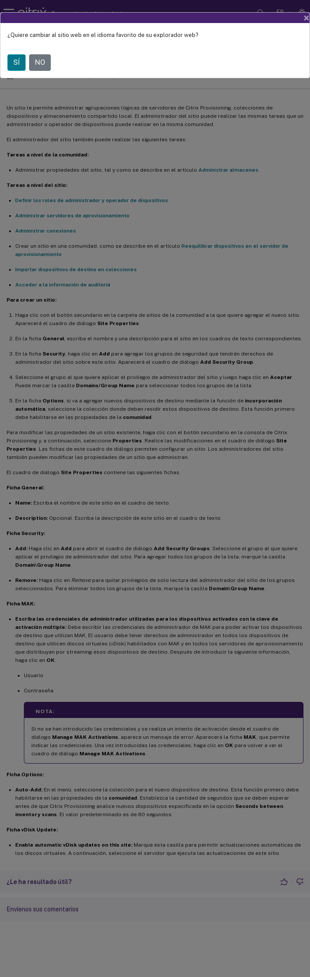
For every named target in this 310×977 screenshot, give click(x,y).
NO (40, 62)
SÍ (16, 62)
